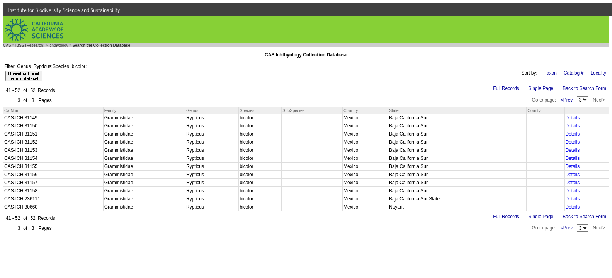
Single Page (541, 88)
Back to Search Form (584, 88)
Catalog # (573, 73)
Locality (598, 73)
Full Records (506, 88)
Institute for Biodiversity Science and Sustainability (64, 10)
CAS (7, 45)
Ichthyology (58, 45)
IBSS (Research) (29, 45)
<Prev (567, 100)
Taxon (550, 73)
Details (573, 117)
